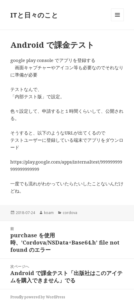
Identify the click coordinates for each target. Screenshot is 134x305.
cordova (70, 212)
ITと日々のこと (34, 14)
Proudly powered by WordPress (37, 297)
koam (49, 212)
